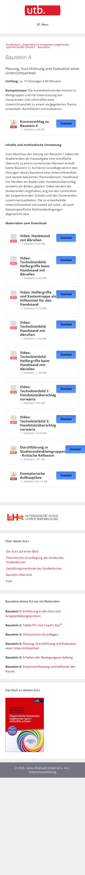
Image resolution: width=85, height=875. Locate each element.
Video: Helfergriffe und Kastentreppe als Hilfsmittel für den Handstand (38, 298)
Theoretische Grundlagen (40, 634)
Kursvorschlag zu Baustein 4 (34, 123)
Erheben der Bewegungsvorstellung (48, 657)
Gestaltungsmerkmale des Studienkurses (34, 568)
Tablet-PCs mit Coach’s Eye (42, 625)
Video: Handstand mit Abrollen (35, 237)
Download (66, 123)
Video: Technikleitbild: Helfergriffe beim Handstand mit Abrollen (35, 266)
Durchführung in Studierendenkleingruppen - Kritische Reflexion (43, 451)
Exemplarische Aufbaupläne (32, 475)
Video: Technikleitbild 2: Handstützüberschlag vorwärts (38, 423)
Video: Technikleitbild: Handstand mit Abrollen (33, 328)
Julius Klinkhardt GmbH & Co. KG (48, 768)
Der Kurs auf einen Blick (22, 551)
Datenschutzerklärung (42, 772)
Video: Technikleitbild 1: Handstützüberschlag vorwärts (38, 393)
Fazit (9, 581)
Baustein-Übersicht (19, 575)
